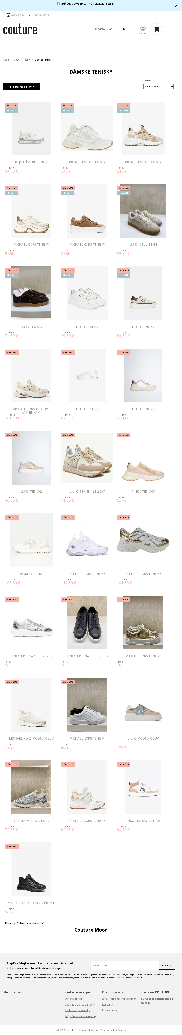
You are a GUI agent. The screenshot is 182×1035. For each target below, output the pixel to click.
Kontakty (107, 1004)
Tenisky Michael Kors (31, 820)
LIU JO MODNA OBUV (143, 738)
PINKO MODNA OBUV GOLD (31, 656)
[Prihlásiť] (143, 29)
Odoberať (167, 965)
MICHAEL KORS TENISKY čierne (31, 903)
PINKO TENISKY (143, 491)
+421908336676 (40, 14)
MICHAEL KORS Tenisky (143, 656)
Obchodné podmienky (77, 1010)
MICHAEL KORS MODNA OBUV (31, 738)
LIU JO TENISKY (31, 327)
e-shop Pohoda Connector (98, 1030)
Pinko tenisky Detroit (143, 820)
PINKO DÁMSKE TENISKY (87, 162)
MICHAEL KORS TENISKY (31, 244)
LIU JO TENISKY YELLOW (87, 491)
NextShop (79, 1030)
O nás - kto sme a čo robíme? (119, 999)
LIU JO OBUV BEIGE (143, 244)
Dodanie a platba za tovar (80, 1004)
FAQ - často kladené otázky (80, 1016)
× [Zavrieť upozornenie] (176, 5)
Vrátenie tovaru (74, 999)
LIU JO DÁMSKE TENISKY (31, 162)
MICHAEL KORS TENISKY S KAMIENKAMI (31, 410)
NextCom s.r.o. (119, 1030)
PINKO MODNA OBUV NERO (87, 656)
